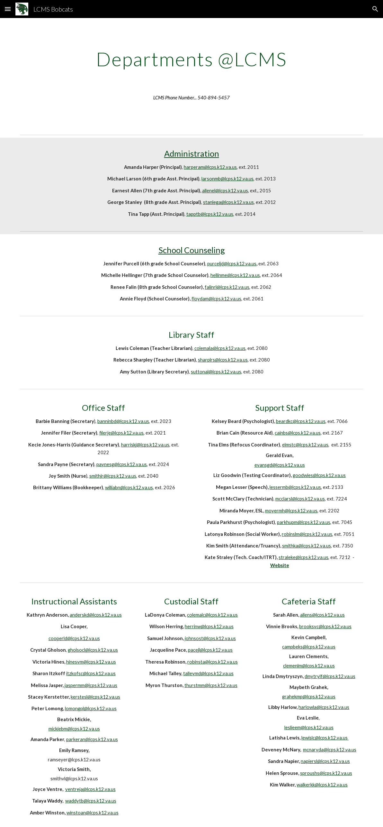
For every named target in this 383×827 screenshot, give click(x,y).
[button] (7, 9)
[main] (191, 59)
